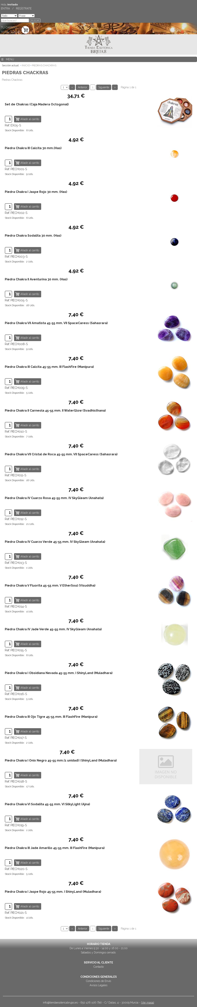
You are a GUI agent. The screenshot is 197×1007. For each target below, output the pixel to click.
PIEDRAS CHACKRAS (44, 65)
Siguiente (103, 87)
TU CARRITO (9, 27)
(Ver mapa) (147, 1002)
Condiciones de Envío (98, 981)
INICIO (26, 65)
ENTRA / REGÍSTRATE (16, 8)
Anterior (82, 87)
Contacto (98, 966)
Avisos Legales (98, 985)
